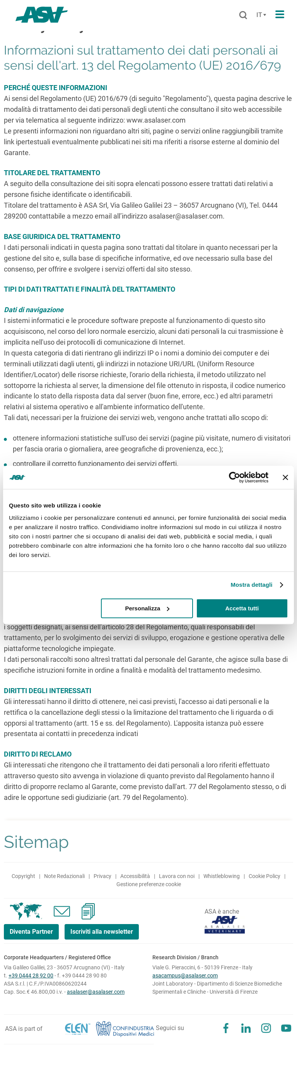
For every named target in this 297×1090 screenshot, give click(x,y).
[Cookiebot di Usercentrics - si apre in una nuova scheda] (234, 477)
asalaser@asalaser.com (186, 216)
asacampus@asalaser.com (185, 975)
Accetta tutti (242, 608)
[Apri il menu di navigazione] (279, 14)
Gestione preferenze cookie (148, 884)
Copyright (23, 876)
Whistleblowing (221, 876)
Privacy (102, 876)
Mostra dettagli (251, 584)
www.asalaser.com (156, 120)
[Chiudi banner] (285, 477)
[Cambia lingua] (260, 15)
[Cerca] (243, 15)
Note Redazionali (64, 876)
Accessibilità (135, 876)
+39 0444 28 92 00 (31, 975)
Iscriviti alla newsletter (101, 931)
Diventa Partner (31, 931)
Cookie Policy (264, 876)
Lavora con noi (177, 876)
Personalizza (147, 608)
